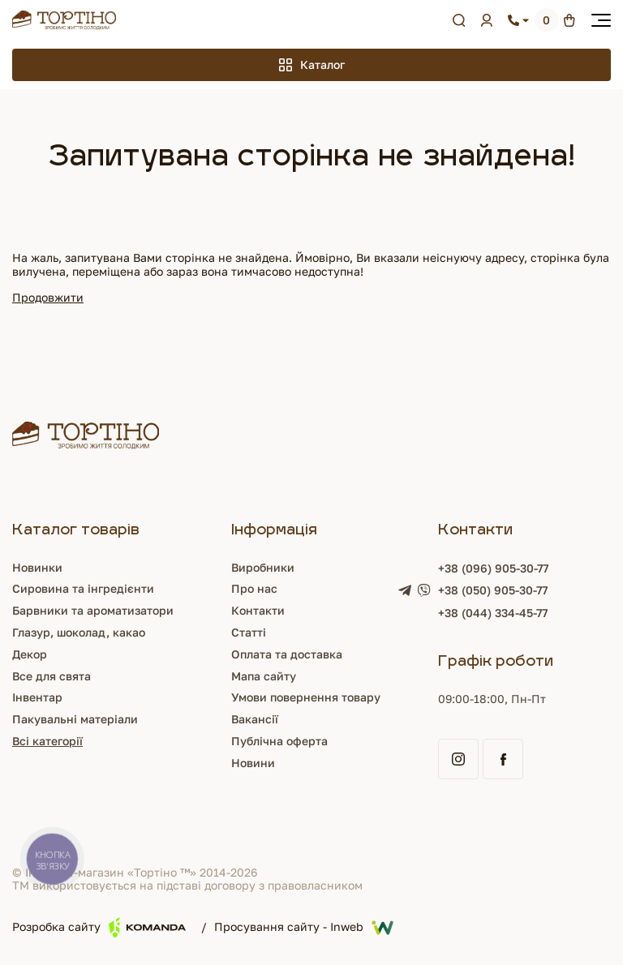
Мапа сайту (263, 676)
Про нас (254, 588)
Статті (248, 632)
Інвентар (37, 697)
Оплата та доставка (286, 654)
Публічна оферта (279, 741)
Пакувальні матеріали (75, 719)
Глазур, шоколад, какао (78, 632)
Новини (253, 763)
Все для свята (51, 676)
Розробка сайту (99, 927)
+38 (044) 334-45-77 (493, 613)
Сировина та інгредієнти (83, 588)
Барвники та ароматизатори (93, 610)
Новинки (37, 567)
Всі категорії (47, 741)
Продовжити (48, 297)
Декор (29, 654)
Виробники (262, 567)
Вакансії (254, 719)
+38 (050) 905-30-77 (493, 590)
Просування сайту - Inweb (303, 927)
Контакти (258, 610)
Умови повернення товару (305, 697)
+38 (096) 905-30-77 (493, 568)
